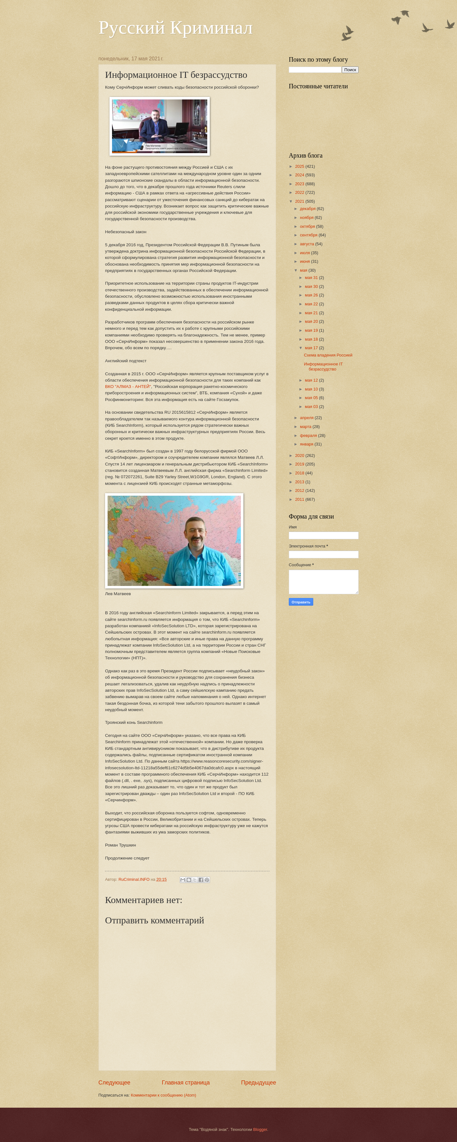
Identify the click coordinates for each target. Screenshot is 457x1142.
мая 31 (312, 277)
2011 (300, 499)
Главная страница (186, 1082)
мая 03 (312, 406)
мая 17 (312, 347)
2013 (300, 481)
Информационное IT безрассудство (323, 366)
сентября (309, 235)
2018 (300, 473)
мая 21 (312, 312)
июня (305, 261)
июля (305, 252)
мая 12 (312, 380)
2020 (300, 455)
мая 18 (312, 339)
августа (307, 243)
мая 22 (312, 304)
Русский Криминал (175, 27)
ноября (307, 217)
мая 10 (312, 389)
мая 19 (312, 330)
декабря (308, 208)
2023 (300, 183)
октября (308, 226)
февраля (309, 435)
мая (304, 270)
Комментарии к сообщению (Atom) (163, 1095)
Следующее (114, 1082)
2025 (300, 166)
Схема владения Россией (328, 355)
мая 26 (312, 295)
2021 (300, 201)
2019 (300, 464)
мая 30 (312, 286)
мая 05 (312, 397)
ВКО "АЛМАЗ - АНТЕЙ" (128, 386)
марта (306, 426)
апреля (307, 417)
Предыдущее (258, 1082)
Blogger (260, 1129)
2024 (300, 175)
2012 (300, 490)
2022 (300, 192)
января (307, 444)
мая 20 (312, 321)
